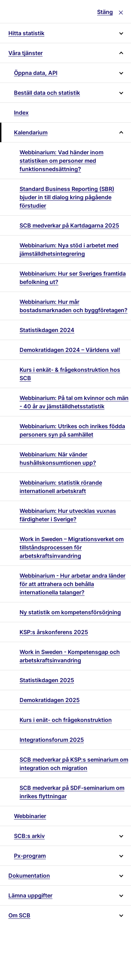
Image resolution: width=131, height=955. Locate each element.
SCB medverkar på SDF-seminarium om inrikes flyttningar (72, 792)
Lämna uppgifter (30, 895)
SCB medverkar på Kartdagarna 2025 (69, 225)
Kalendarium (31, 132)
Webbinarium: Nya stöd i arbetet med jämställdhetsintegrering (69, 249)
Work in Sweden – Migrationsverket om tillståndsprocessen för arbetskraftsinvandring (72, 547)
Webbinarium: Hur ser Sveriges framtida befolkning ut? (73, 277)
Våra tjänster (25, 52)
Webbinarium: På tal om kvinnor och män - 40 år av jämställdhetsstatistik (74, 402)
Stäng (105, 11)
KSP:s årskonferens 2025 (54, 632)
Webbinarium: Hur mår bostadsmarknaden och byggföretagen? (74, 306)
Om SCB (19, 915)
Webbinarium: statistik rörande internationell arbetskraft (61, 486)
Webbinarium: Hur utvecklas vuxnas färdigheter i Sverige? (68, 515)
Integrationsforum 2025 (52, 739)
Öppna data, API (35, 72)
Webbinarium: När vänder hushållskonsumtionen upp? (58, 458)
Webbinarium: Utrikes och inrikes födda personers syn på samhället (72, 430)
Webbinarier (30, 815)
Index (21, 112)
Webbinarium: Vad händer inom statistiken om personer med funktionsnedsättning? (61, 160)
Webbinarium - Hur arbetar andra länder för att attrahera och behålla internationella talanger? (72, 584)
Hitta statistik (26, 33)
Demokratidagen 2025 (50, 699)
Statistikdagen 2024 (47, 329)
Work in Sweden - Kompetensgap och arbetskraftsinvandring (70, 656)
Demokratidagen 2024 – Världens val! (70, 349)
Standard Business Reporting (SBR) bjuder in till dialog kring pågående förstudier (67, 197)
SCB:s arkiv (29, 835)
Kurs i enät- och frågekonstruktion (66, 719)
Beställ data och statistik (47, 92)
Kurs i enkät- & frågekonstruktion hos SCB (70, 374)
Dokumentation (29, 875)
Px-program (30, 855)
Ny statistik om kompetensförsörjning (70, 612)
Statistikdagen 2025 (47, 680)
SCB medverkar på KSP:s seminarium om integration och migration (74, 763)
